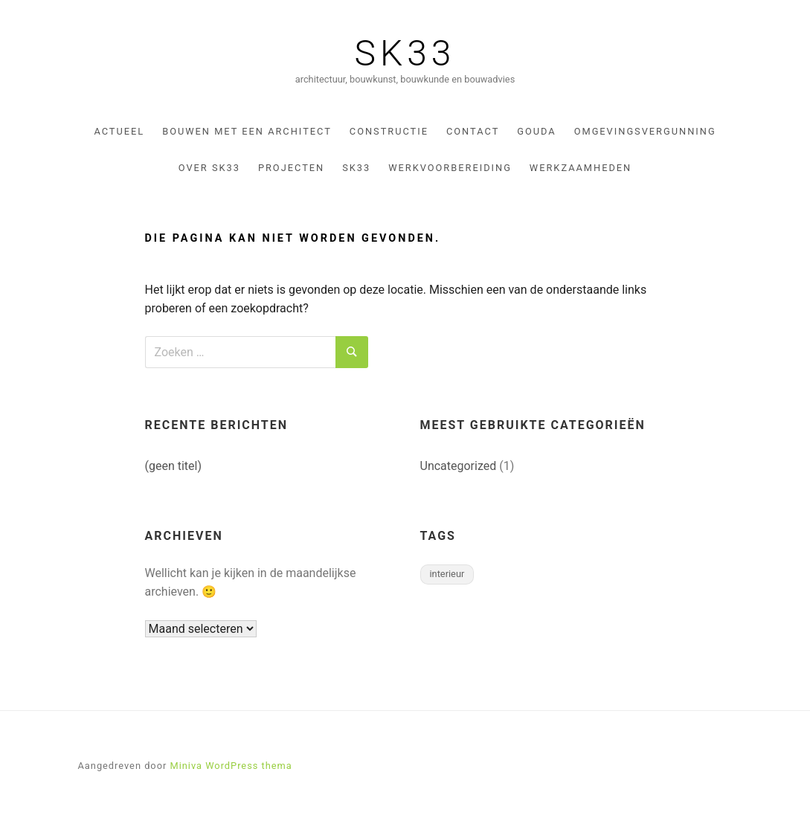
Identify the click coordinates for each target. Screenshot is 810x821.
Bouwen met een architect (247, 131)
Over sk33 (209, 167)
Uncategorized (458, 466)
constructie (389, 131)
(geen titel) (173, 466)
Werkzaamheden (580, 167)
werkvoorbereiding (450, 167)
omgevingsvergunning (645, 131)
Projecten (291, 167)
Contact (472, 131)
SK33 (405, 53)
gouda (536, 131)
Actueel (119, 131)
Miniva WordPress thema (231, 765)
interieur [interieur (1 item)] (447, 573)
